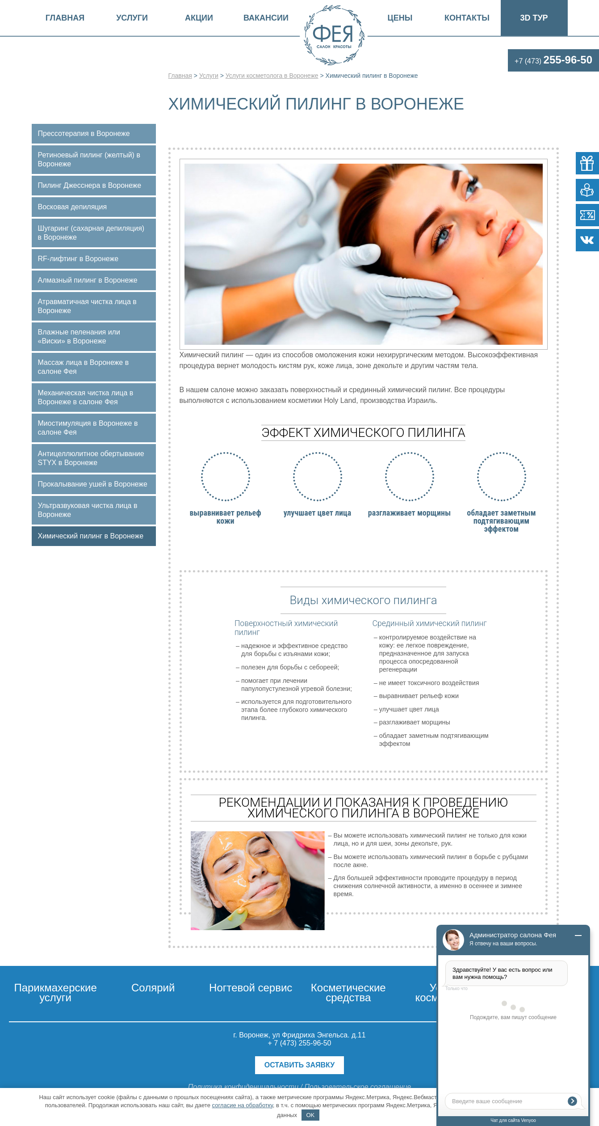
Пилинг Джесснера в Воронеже (90, 185)
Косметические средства (348, 992)
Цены (400, 17)
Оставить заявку (299, 1065)
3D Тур (534, 17)
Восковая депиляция (72, 207)
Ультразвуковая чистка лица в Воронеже (88, 510)
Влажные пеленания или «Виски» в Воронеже (79, 336)
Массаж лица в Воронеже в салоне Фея (83, 367)
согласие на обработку (242, 1105)
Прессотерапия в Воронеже (84, 133)
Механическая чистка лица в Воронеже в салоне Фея (86, 397)
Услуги (132, 17)
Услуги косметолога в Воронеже (272, 75)
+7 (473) (553, 61)
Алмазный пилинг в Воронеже (88, 280)
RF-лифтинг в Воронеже (78, 258)
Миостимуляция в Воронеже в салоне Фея (88, 427)
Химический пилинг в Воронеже (91, 536)
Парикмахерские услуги (55, 992)
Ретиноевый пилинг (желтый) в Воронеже (89, 159)
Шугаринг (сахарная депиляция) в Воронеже (91, 232)
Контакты (467, 17)
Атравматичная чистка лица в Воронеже (87, 306)
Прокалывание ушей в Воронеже (92, 484)
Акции (199, 17)
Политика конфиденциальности (243, 1087)
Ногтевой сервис (250, 988)
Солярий (153, 988)
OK (310, 1115)
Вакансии (266, 17)
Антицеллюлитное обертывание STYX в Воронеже (91, 458)
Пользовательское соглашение (357, 1087)
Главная (65, 17)
